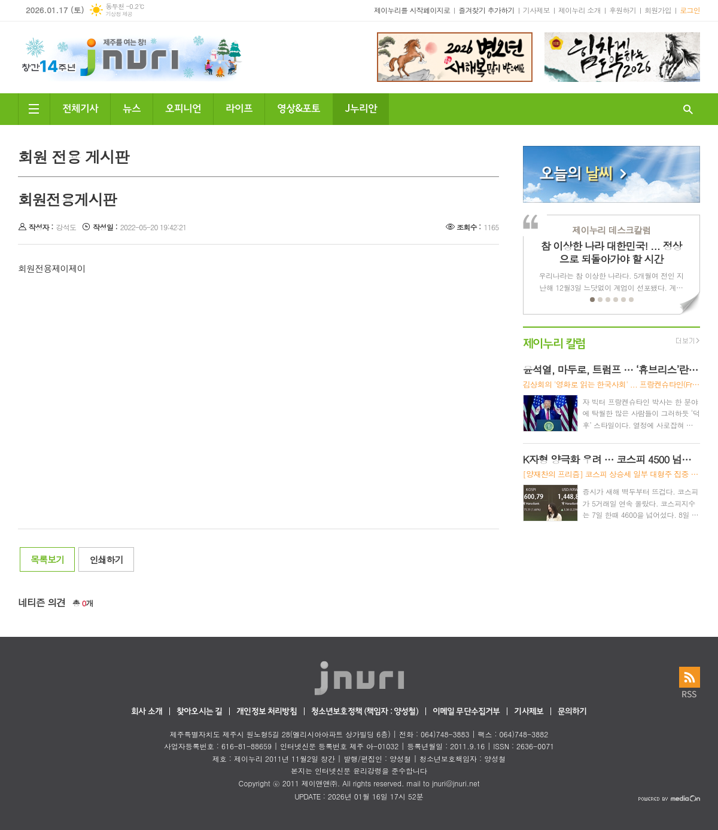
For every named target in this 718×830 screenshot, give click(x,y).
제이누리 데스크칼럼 (611, 230)
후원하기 (622, 10)
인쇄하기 (106, 559)
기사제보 (536, 10)
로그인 (690, 10)
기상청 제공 (118, 14)
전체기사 (80, 107)
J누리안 (361, 107)
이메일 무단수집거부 (466, 711)
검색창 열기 (688, 109)
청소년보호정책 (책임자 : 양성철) (364, 711)
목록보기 (47, 559)
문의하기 (572, 711)
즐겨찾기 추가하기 (486, 10)
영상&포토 (298, 107)
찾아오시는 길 (199, 711)
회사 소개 (146, 711)
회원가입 (657, 10)
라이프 (239, 107)
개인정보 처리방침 (266, 711)
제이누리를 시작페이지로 (412, 10)
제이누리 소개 (579, 10)
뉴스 (132, 107)
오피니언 (183, 107)
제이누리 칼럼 (554, 342)
